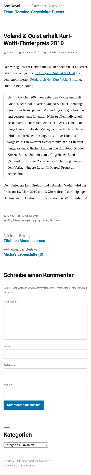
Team (8, 11)
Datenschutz (11, 465)
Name (7, 346)
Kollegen (26, 220)
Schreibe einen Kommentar (62, 52)
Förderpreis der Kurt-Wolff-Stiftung (55, 79)
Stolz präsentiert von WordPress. (33, 461)
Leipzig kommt (40, 220)
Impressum (27, 465)
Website (8, 384)
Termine (22, 11)
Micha (10, 52)
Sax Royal (12, 6)
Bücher (58, 11)
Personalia (56, 220)
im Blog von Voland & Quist (55, 73)
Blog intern (13, 220)
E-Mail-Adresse (12, 365)
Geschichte (40, 11)
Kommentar (11, 301)
